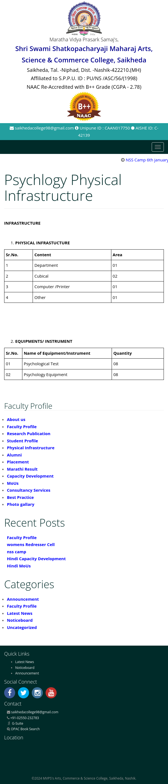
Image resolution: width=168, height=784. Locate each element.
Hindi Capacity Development (36, 558)
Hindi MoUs (19, 566)
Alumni (14, 455)
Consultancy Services (28, 490)
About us (16, 419)
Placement (18, 462)
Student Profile (22, 440)
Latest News (19, 613)
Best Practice (20, 497)
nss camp (16, 551)
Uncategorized (22, 627)
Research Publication (28, 433)
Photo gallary (20, 504)
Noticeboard (20, 620)
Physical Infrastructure (30, 447)
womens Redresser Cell (31, 544)
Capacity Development (30, 476)
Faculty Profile (22, 426)
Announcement (23, 599)
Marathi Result (22, 469)
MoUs (13, 483)
